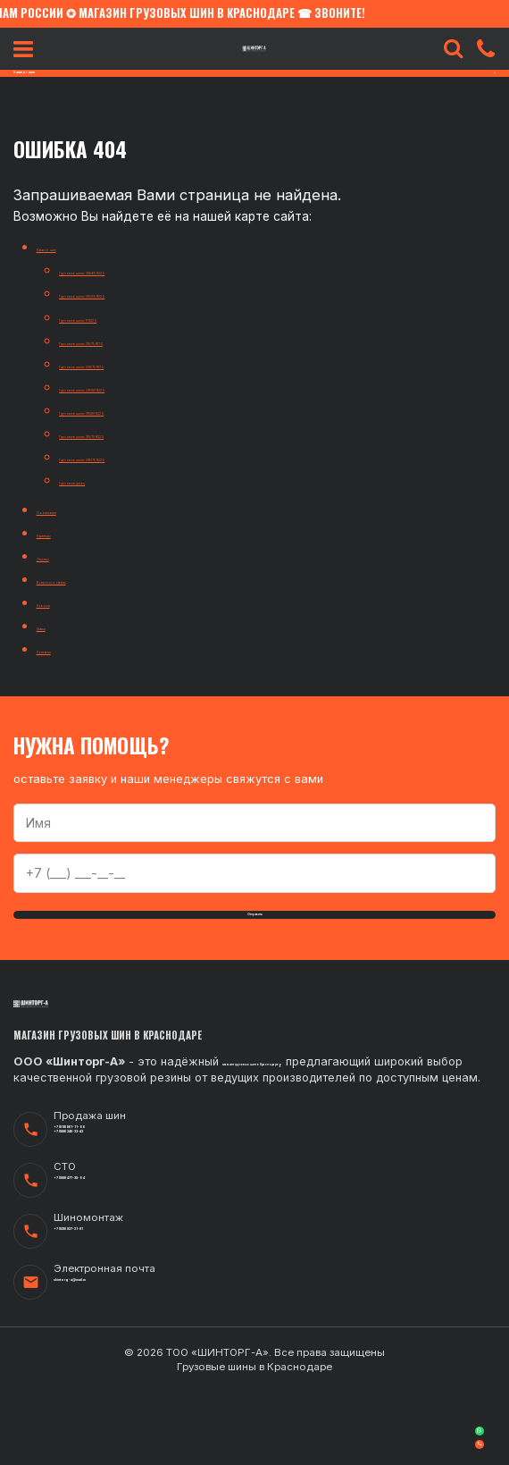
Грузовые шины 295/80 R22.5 (148, 386)
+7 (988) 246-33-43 (113, 1212)
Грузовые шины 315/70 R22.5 (146, 433)
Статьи (59, 625)
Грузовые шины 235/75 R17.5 (145, 363)
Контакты (66, 648)
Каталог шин (75, 246)
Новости (63, 602)
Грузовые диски (109, 479)
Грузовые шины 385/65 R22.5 (148, 269)
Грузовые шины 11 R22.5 (131, 316)
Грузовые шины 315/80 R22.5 (146, 409)
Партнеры (68, 532)
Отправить (255, 923)
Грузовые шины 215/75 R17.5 (144, 340)
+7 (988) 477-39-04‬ (113, 1257)
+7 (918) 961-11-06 (108, 1196)
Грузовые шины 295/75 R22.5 (148, 456)
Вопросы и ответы (95, 578)
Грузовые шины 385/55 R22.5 (147, 292)
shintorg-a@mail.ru (112, 1359)
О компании (73, 509)
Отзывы (61, 555)
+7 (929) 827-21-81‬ (111, 1308)
